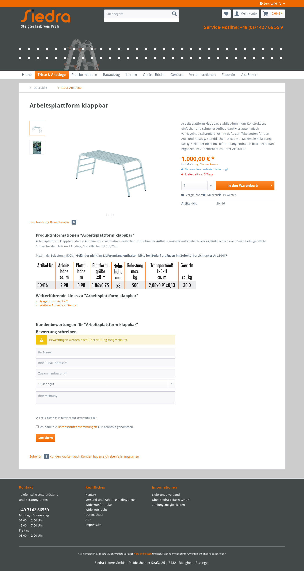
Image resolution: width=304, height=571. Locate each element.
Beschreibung (39, 222)
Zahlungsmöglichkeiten (168, 505)
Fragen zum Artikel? (52, 301)
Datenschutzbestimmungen (77, 427)
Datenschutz (94, 515)
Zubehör (40, 456)
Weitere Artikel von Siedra (56, 305)
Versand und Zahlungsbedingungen (111, 500)
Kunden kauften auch (65, 456)
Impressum (94, 525)
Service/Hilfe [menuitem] (271, 3)
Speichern (45, 438)
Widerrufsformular (99, 505)
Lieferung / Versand (166, 495)
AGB (88, 520)
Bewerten (227, 195)
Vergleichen (191, 195)
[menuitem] (141, 15)
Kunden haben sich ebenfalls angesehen (110, 456)
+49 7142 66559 (34, 510)
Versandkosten (143, 553)
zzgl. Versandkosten (206, 164)
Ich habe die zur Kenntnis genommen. (86, 427)
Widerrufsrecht (96, 510)
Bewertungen (63, 222)
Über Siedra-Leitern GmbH (171, 500)
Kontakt (91, 495)
